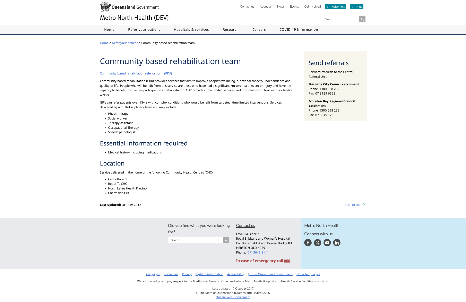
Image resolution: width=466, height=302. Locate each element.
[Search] (362, 19)
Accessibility (235, 274)
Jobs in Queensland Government (270, 274)
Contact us (245, 225)
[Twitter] (317, 242)
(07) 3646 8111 (258, 252)
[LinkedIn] (336, 242)
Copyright (153, 274)
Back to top (353, 205)
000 (287, 260)
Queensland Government (233, 297)
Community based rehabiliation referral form (131, 73)
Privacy (187, 274)
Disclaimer (171, 274)
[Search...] (340, 19)
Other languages (308, 274)
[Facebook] (308, 242)
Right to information (209, 274)
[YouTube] (327, 242)
